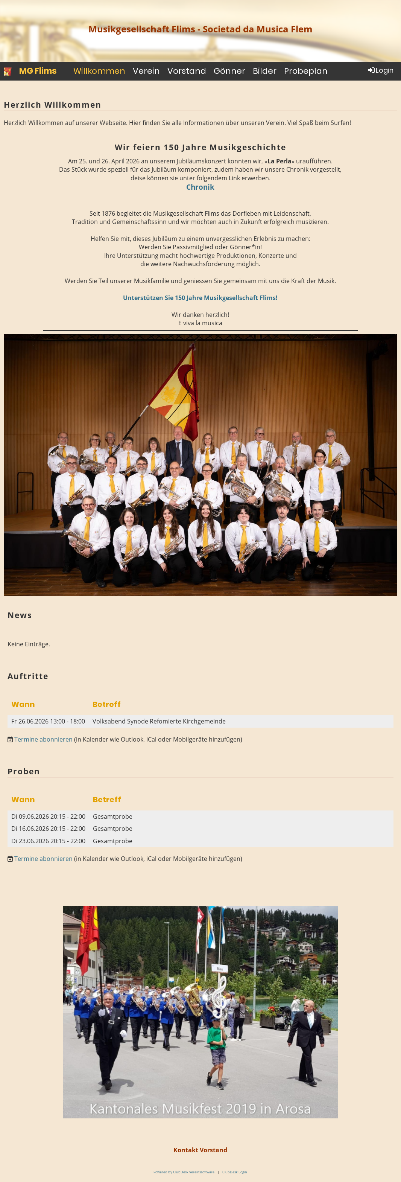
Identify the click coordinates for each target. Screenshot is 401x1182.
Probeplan (306, 71)
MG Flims (38, 71)
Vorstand (186, 71)
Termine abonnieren (43, 739)
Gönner (229, 71)
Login (380, 70)
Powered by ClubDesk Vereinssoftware (183, 1172)
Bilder (264, 71)
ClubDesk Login (234, 1172)
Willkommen (99, 71)
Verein (146, 71)
